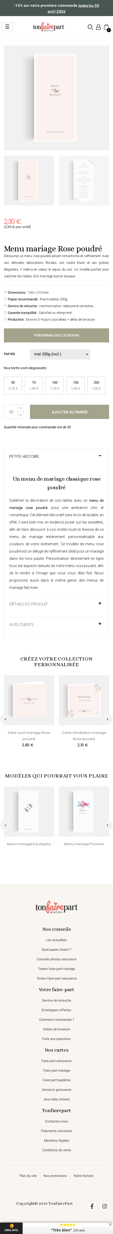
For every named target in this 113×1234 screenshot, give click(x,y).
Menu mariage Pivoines (84, 844)
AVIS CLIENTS (21, 624)
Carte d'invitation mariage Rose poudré (84, 735)
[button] (90, 27)
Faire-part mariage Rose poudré (29, 735)
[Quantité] (11, 412)
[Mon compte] (98, 27)
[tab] (56, 459)
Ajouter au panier (69, 412)
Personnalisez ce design (56, 335)
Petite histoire (24, 456)
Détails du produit (28, 604)
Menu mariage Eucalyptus (29, 844)
